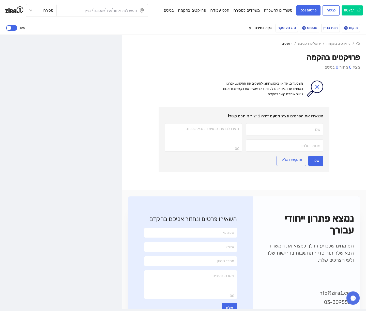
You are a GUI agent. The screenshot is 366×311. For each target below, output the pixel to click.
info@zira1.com (336, 293)
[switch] (11, 28)
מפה (21, 27)
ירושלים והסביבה (309, 43)
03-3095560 (339, 302)
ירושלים (287, 43)
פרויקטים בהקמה (338, 43)
